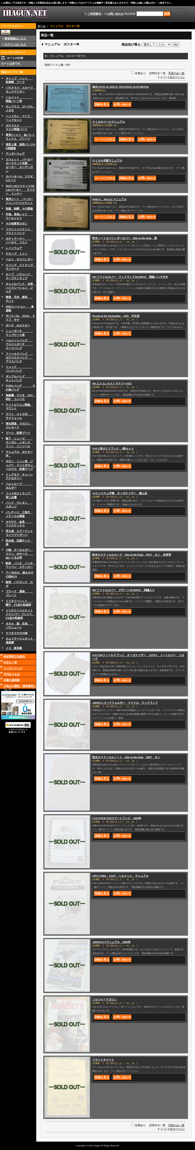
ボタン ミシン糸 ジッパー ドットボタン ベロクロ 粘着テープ (21, 465)
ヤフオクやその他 (16, 633)
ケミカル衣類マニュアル (107, 160)
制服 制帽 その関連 (19, 208)
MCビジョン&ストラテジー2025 (112, 383)
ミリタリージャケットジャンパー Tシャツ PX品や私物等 (20, 614)
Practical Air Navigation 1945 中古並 (115, 315)
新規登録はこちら (15, 38)
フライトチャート (103, 1059)
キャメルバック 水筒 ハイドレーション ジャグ (21, 287)
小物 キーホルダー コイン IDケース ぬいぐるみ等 (19, 553)
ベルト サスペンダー (19, 259)
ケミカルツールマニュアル (108, 121)
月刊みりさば (11, 674)
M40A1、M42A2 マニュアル (109, 199)
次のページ (177, 77)
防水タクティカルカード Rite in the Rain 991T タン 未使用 (131, 554)
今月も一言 (10, 662)
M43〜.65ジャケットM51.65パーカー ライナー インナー (20, 189)
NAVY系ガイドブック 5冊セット (113, 448)
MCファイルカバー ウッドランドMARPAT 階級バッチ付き (130, 276)
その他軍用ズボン (16, 223)
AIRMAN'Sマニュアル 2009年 (111, 942)
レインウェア (14, 248)
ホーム (41, 26)
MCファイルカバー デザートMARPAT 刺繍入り (123, 590)
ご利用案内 (94, 13)
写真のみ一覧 (176, 73)
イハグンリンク (12, 668)
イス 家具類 (14, 648)
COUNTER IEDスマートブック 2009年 (116, 818)
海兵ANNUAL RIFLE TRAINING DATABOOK (120, 86)
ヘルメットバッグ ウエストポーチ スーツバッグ (19, 344)
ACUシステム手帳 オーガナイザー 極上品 (119, 493)
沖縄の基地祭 (11, 680)
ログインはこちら (15, 44)
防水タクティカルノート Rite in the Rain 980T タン (126, 757)
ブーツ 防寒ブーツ (18, 433)
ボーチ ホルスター (18, 325)
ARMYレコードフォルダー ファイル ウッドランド (125, 702)
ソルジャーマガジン (104, 999)
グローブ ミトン (16, 253)
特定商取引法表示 (14, 656)
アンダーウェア (15, 153)
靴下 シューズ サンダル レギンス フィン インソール (19, 442)
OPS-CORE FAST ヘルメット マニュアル (120, 875)
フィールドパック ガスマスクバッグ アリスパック (19, 357)
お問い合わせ (115, 13)
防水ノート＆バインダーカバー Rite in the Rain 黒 (124, 238)
